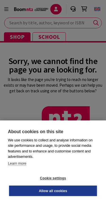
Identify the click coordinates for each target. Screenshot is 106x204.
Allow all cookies (53, 191)
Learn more (17, 163)
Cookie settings (53, 178)
